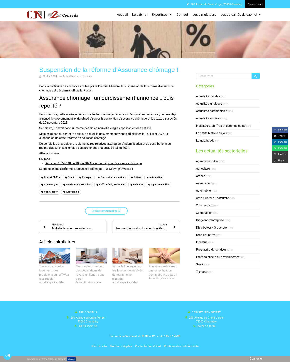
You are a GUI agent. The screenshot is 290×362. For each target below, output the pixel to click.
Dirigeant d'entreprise (210, 220)
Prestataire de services (211, 249)
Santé (199, 264)
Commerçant (204, 205)
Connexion (256, 358)
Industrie (202, 242)
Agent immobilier (207, 161)
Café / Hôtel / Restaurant (212, 198)
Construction (204, 213)
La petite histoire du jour (211, 133)
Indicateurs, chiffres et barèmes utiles (220, 126)
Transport (202, 271)
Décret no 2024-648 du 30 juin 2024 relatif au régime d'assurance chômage (93, 163)
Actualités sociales (208, 118)
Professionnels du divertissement (218, 257)
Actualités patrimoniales (211, 111)
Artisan (200, 176)
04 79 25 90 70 (88, 326)
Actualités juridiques (209, 103)
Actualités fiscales (208, 96)
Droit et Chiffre (205, 235)
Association (203, 183)
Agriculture (203, 168)
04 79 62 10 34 (206, 326)
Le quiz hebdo (205, 140)
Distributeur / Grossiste (211, 227)
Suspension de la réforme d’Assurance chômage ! (71, 169)
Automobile (203, 190)
